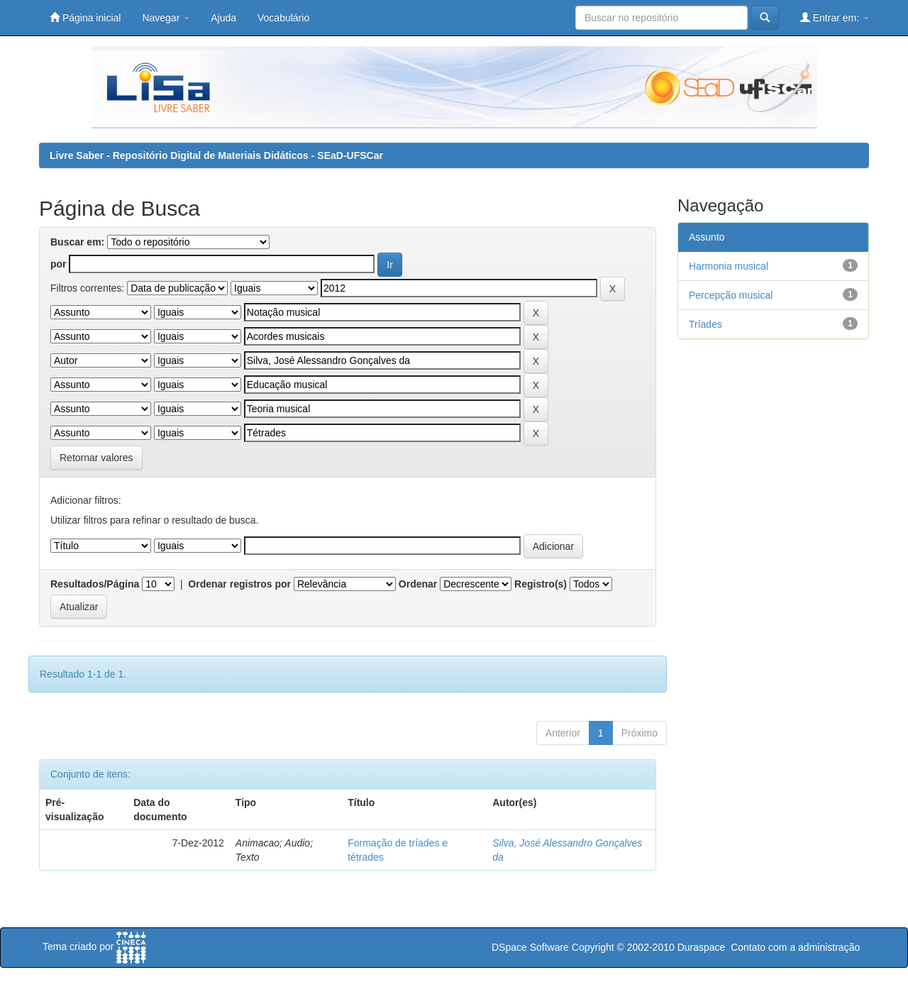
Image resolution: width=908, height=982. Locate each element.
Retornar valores (96, 457)
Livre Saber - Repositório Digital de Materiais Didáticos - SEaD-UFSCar (216, 155)
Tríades (705, 324)
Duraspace (701, 947)
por (58, 264)
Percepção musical (731, 295)
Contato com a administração (795, 947)
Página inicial (85, 17)
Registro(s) (540, 584)
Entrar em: (834, 17)
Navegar (165, 17)
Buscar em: (77, 242)
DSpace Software (530, 947)
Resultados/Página (94, 584)
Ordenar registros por (239, 584)
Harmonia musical (728, 266)
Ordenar (418, 584)
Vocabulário (283, 17)
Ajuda (223, 17)
